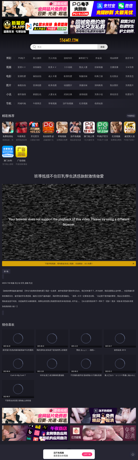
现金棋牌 (114, 58)
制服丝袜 (83, 76)
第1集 (6, 271)
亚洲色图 (37, 85)
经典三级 (99, 76)
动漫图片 (68, 85)
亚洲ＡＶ (22, 67)
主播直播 (114, 67)
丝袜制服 (99, 67)
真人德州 (37, 58)
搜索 (102, 46)
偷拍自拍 (37, 76)
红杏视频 (83, 103)
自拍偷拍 (37, 67)
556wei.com (69, 40)
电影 (8, 76)
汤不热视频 (68, 103)
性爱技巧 (129, 94)
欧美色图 (52, 85)
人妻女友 (52, 94)
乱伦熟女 (114, 76)
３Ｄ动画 (68, 67)
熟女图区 (114, 85)
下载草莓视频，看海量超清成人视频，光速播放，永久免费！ (90, 263)
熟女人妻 (83, 67)
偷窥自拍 (22, 85)
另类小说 (99, 94)
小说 (8, 94)
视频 (8, 67)
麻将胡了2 (83, 58)
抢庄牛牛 (129, 58)
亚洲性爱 (22, 76)
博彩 (8, 58)
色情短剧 (99, 103)
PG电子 (21, 58)
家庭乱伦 (37, 94)
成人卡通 (52, 76)
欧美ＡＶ (52, 67)
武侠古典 (68, 94)
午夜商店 (37, 103)
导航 (8, 103)
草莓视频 (52, 103)
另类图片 (129, 85)
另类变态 (129, 76)
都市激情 (22, 94)
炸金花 (99, 58)
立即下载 (87, 454)
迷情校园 (83, 94)
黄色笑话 (114, 94)
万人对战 (52, 58)
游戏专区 (68, 58)
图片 (8, 85)
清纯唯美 (99, 85)
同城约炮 (22, 103)
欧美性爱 (68, 76)
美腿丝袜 (83, 85)
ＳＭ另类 (129, 67)
